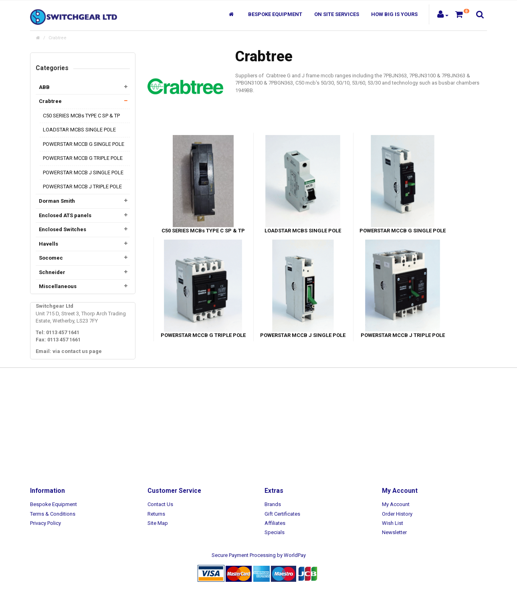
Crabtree (57, 37)
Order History (397, 514)
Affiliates (275, 523)
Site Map (157, 523)
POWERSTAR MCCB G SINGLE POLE (83, 144)
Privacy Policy (45, 523)
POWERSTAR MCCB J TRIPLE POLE (82, 187)
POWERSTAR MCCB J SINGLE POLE (83, 172)
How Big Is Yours (394, 14)
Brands (273, 504)
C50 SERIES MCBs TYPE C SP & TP (81, 116)
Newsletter (394, 532)
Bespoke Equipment (275, 14)
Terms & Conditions (52, 514)
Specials (275, 532)
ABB (44, 87)
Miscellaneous (58, 286)
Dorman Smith (57, 201)
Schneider (52, 272)
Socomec (51, 258)
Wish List (392, 523)
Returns (156, 514)
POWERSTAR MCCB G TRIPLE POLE (83, 158)
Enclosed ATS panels (65, 215)
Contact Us (160, 504)
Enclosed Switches (62, 229)
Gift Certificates (282, 514)
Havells (48, 244)
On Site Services (336, 14)
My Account (396, 504)
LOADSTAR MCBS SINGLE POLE (79, 130)
